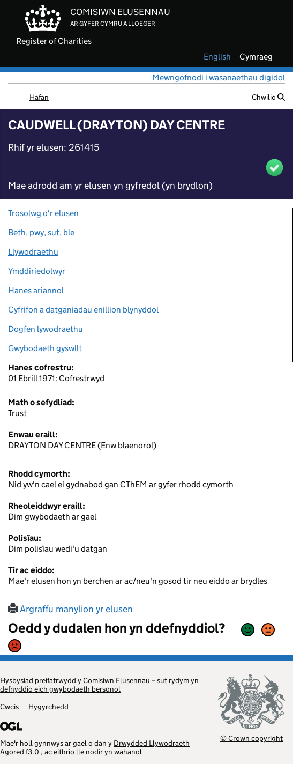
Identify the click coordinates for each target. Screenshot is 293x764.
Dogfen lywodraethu (45, 329)
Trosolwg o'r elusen (43, 213)
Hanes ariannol (36, 290)
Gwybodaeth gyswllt (45, 348)
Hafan (39, 97)
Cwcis (9, 706)
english (217, 57)
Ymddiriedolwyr (36, 271)
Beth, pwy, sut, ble (41, 232)
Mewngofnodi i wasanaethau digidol (218, 77)
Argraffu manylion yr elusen (70, 609)
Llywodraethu (33, 252)
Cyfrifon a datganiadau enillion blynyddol (83, 310)
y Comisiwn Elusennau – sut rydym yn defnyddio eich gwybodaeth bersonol (99, 685)
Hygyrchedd (48, 706)
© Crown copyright (251, 738)
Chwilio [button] (268, 97)
